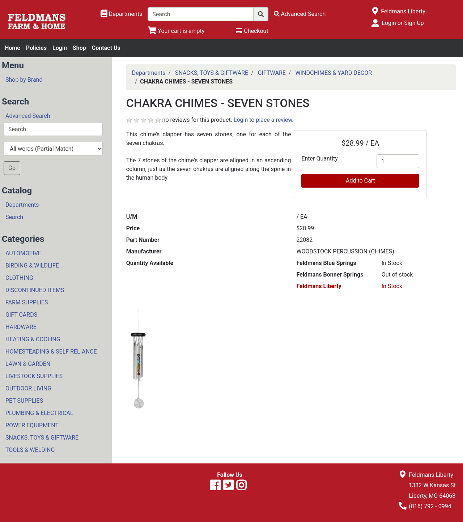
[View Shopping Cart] (176, 30)
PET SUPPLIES (24, 400)
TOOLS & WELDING (30, 449)
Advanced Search (27, 115)
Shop (79, 47)
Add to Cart (360, 180)
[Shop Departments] (122, 14)
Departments (22, 204)
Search (14, 217)
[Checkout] (252, 30)
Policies (36, 47)
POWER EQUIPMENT (32, 425)
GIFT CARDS (21, 314)
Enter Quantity (319, 158)
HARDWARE (21, 327)
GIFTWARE (272, 72)
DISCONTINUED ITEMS (34, 290)
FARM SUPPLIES (26, 302)
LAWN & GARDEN (27, 363)
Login (59, 47)
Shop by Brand (23, 79)
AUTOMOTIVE (23, 253)
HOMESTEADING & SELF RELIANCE (51, 351)
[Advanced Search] (300, 13)
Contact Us (106, 47)
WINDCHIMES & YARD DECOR (333, 72)
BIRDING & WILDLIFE (32, 265)
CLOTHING (19, 277)
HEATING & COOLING (32, 339)
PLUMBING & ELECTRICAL (39, 413)
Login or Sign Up (403, 23)
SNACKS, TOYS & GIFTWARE (41, 437)
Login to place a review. (264, 119)
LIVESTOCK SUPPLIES (34, 376)
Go (12, 167)
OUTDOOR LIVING (28, 388)
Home (12, 47)
